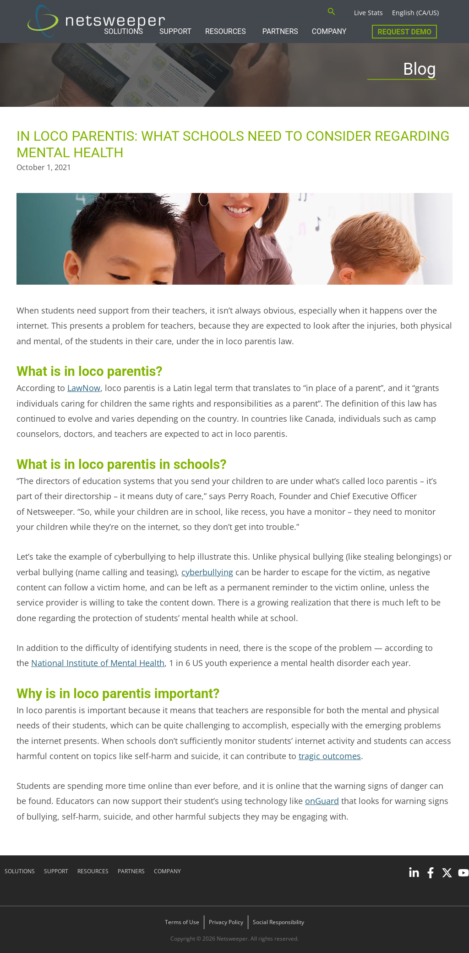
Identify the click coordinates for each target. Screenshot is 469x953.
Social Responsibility (278, 922)
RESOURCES (225, 31)
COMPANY (329, 31)
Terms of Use (182, 922)
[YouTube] (463, 872)
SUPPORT (175, 31)
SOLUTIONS (20, 871)
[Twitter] (447, 872)
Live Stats (368, 12)
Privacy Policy (226, 922)
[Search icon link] (331, 12)
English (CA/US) (415, 12)
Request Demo (404, 32)
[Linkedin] (414, 872)
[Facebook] (430, 872)
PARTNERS (280, 31)
